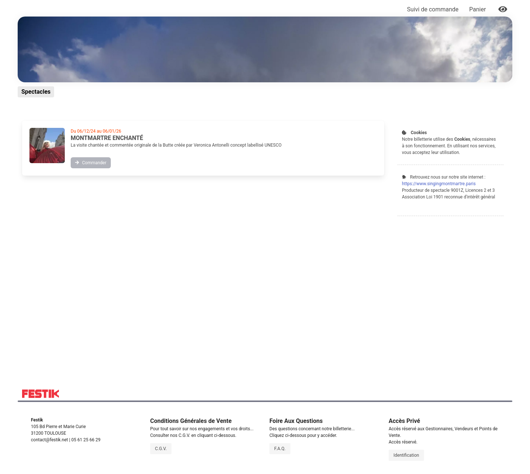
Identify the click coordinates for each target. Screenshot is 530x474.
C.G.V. (161, 448)
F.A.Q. (280, 448)
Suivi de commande (433, 9)
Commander (90, 162)
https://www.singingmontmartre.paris (439, 183)
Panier (478, 9)
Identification (406, 455)
